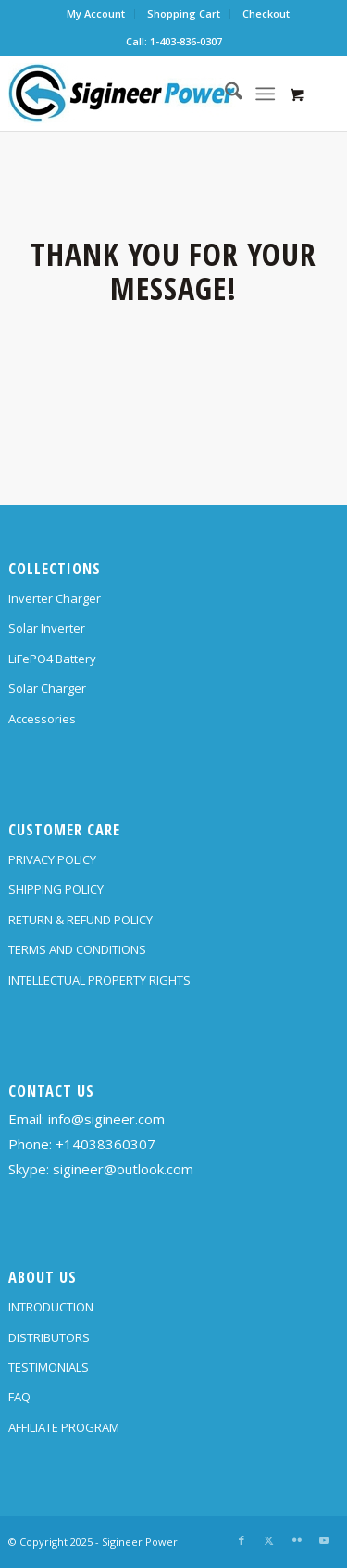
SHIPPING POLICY (56, 889)
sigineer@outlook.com (123, 1169)
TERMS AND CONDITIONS (77, 949)
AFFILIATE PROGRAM (63, 1427)
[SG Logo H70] (140, 93)
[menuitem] (96, 14)
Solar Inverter (46, 628)
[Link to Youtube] (325, 1540)
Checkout (266, 13)
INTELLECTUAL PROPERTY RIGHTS (99, 980)
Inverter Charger (54, 598)
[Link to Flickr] (297, 1540)
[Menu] (265, 93)
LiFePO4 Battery (52, 658)
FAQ (19, 1396)
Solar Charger (47, 688)
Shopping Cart (183, 13)
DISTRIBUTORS (49, 1337)
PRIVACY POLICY (52, 859)
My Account (96, 13)
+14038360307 (105, 1144)
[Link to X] (269, 1540)
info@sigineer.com (106, 1119)
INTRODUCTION (50, 1306)
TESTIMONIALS (48, 1367)
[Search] (224, 93)
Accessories (42, 718)
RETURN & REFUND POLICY (80, 919)
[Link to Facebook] (241, 1540)
